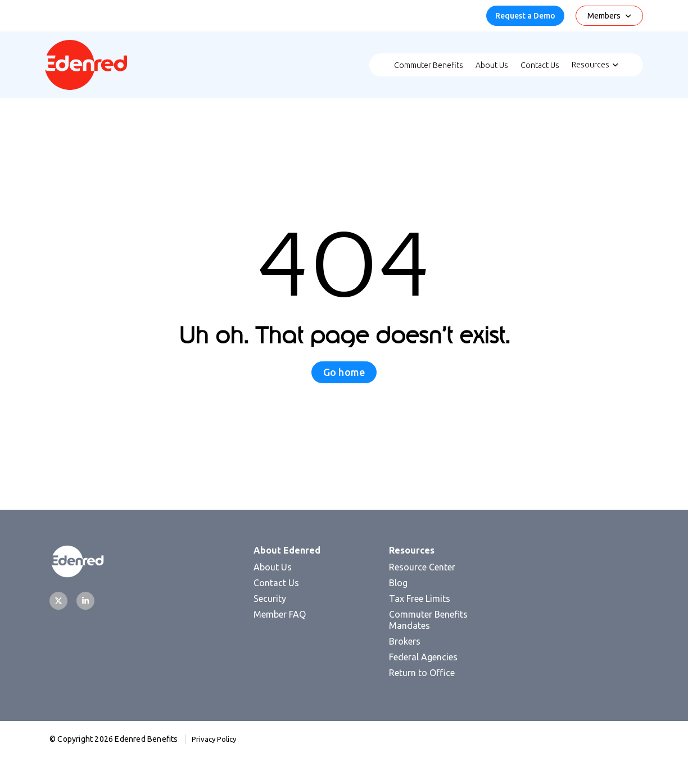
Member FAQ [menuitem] (280, 614)
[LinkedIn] (85, 601)
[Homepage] (86, 86)
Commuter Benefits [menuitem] (428, 65)
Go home (344, 372)
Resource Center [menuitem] (422, 567)
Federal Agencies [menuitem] (423, 657)
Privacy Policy (214, 739)
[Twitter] (58, 601)
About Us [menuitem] (492, 65)
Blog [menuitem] (398, 583)
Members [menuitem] (604, 15)
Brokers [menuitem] (404, 641)
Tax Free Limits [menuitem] (419, 598)
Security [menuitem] (270, 598)
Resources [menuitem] (590, 64)
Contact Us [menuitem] (539, 65)
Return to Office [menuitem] (422, 673)
